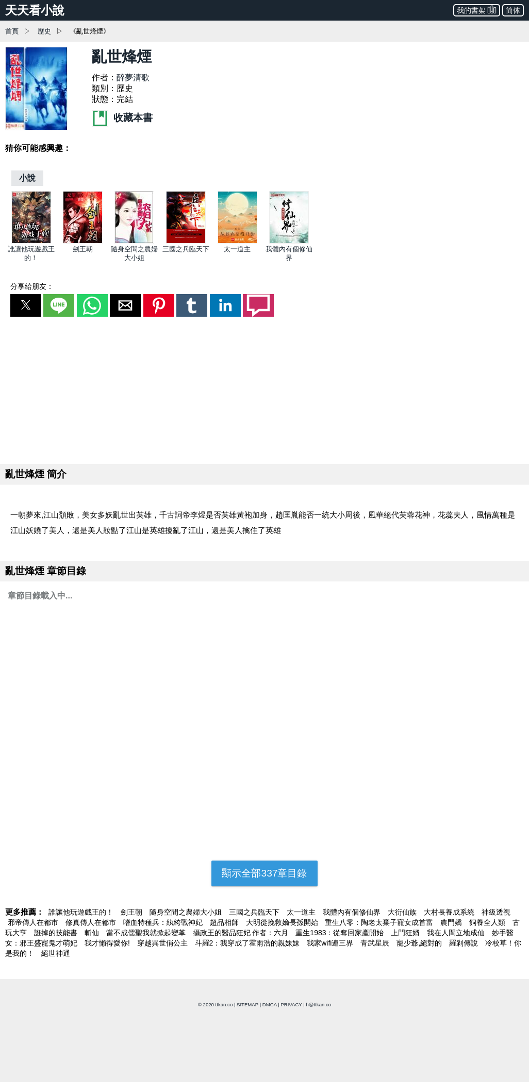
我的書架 (477, 9)
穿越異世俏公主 (163, 943)
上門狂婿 (406, 933)
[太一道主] (237, 241)
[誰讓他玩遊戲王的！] (31, 241)
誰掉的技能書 (56, 933)
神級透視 (496, 912)
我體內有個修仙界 (353, 912)
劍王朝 (83, 249)
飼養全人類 (488, 922)
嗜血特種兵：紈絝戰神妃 (164, 922)
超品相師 (225, 922)
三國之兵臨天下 (185, 249)
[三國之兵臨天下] (186, 241)
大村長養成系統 (450, 912)
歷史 (44, 31)
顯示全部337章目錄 (264, 873)
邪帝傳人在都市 (34, 922)
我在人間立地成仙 (457, 933)
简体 (513, 10)
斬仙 (93, 933)
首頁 (12, 31)
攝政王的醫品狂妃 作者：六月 (242, 933)
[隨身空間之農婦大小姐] (134, 241)
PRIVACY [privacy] (291, 1004)
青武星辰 (375, 943)
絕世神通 (55, 953)
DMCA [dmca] (269, 1004)
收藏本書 (122, 117)
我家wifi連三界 (331, 943)
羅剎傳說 (464, 943)
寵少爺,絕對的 (420, 943)
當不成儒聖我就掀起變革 (147, 933)
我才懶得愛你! (108, 943)
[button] (25, 305)
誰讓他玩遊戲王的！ (81, 912)
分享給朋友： (32, 286)
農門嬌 (452, 922)
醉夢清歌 (133, 77)
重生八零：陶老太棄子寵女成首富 (380, 922)
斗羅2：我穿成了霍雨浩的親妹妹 (248, 943)
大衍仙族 (403, 912)
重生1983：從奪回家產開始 (340, 933)
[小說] (27, 178)
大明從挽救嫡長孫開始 (283, 922)
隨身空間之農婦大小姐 (187, 912)
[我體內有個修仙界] (289, 241)
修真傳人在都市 (91, 922)
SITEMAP (247, 1004)
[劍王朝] (83, 241)
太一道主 (237, 249)
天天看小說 (34, 10)
